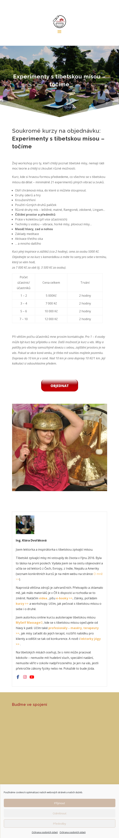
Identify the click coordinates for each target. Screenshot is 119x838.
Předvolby (59, 823)
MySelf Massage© (29, 623)
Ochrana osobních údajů (45, 832)
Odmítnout (59, 813)
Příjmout (59, 803)
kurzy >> (22, 604)
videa (43, 598)
